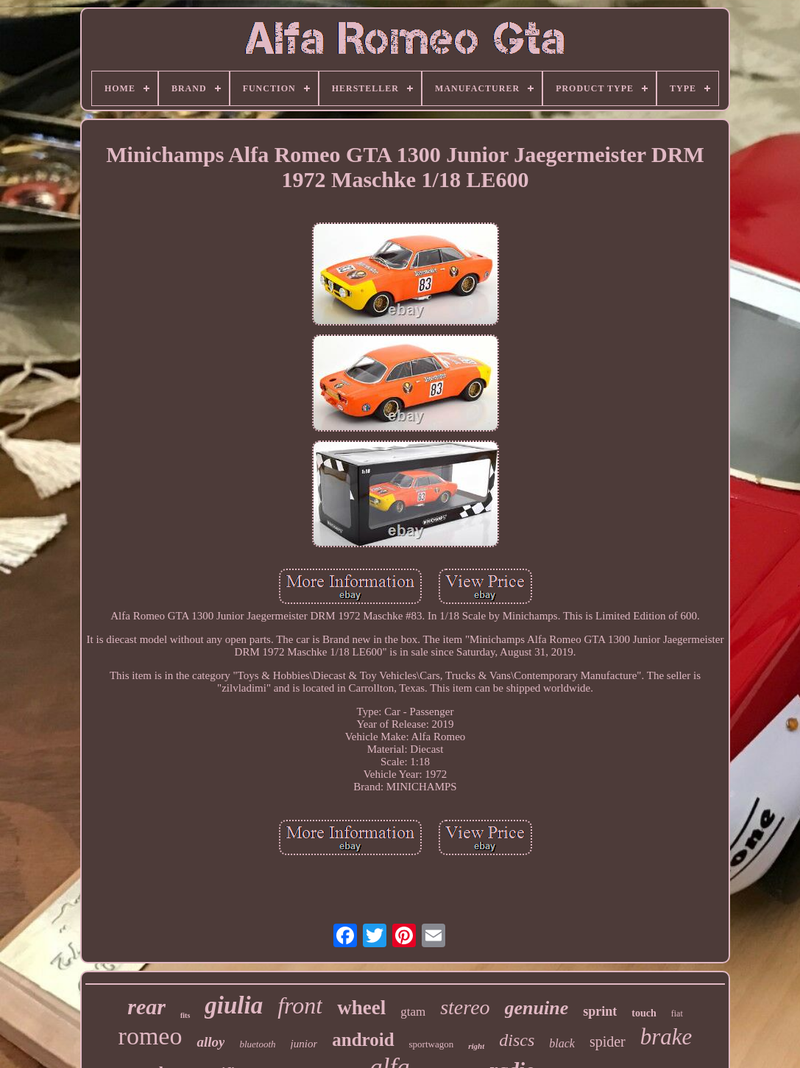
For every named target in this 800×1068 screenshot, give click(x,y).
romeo (150, 1036)
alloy (210, 1042)
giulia (234, 1005)
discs (516, 1040)
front (299, 1005)
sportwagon (431, 1044)
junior (304, 1044)
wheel (361, 1008)
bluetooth (257, 1044)
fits (185, 1015)
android (363, 1040)
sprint (600, 1011)
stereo (464, 1007)
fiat (677, 1013)
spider (608, 1041)
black (562, 1043)
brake (666, 1037)
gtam (412, 1012)
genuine (537, 1008)
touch (643, 1013)
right (476, 1045)
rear (146, 1006)
